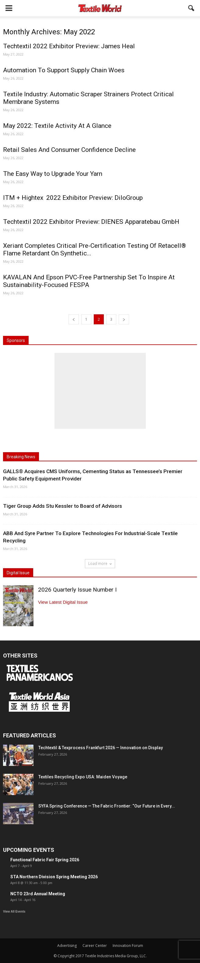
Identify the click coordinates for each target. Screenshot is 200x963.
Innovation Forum (128, 945)
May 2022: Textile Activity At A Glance (57, 125)
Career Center (94, 945)
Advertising (67, 945)
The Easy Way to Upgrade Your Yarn (52, 173)
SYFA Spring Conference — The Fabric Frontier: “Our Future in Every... (106, 806)
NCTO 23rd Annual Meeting (37, 893)
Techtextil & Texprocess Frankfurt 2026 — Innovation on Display (100, 747)
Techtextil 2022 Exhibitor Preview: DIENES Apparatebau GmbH (91, 221)
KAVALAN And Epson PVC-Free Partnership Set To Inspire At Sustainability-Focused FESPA (89, 281)
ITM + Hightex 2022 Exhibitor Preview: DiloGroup (73, 197)
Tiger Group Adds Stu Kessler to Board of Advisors (62, 506)
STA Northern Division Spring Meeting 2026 (54, 876)
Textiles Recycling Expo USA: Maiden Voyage (82, 776)
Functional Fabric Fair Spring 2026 (44, 859)
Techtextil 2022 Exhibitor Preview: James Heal (69, 46)
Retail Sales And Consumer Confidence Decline (69, 149)
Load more (100, 563)
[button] (191, 8)
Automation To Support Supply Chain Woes (64, 70)
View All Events (14, 911)
